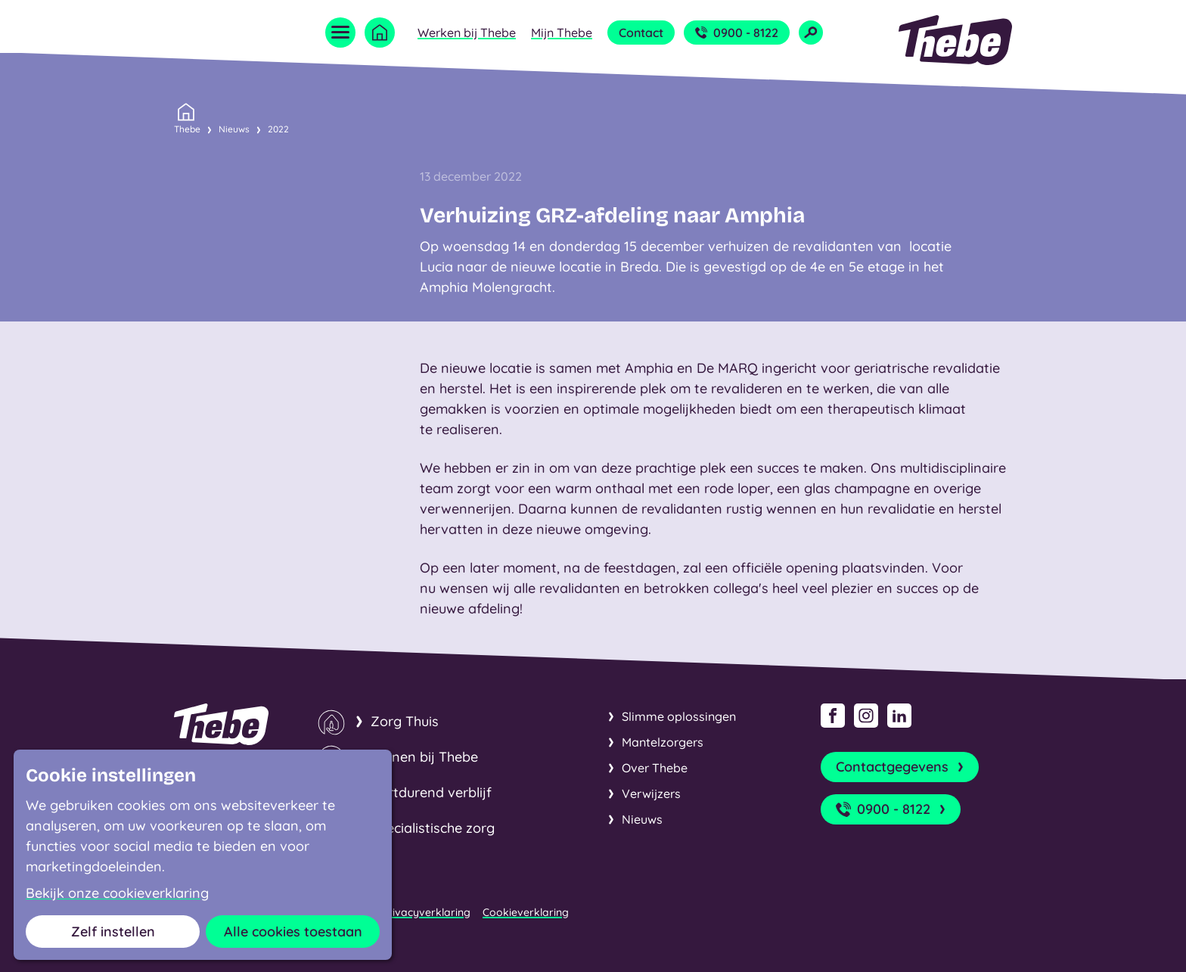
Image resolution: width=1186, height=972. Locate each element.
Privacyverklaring (426, 912)
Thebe (187, 128)
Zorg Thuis (405, 721)
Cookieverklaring (526, 912)
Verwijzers (651, 793)
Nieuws (234, 129)
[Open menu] (340, 32)
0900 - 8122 (736, 32)
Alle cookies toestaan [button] (293, 931)
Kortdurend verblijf (431, 792)
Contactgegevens (901, 767)
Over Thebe (655, 767)
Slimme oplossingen (679, 716)
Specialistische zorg (433, 828)
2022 (278, 129)
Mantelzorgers (662, 742)
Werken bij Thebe (467, 32)
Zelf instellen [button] (113, 931)
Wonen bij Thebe (424, 756)
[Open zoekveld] (811, 32)
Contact (641, 32)
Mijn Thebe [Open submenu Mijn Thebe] (561, 32)
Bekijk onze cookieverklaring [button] (117, 893)
